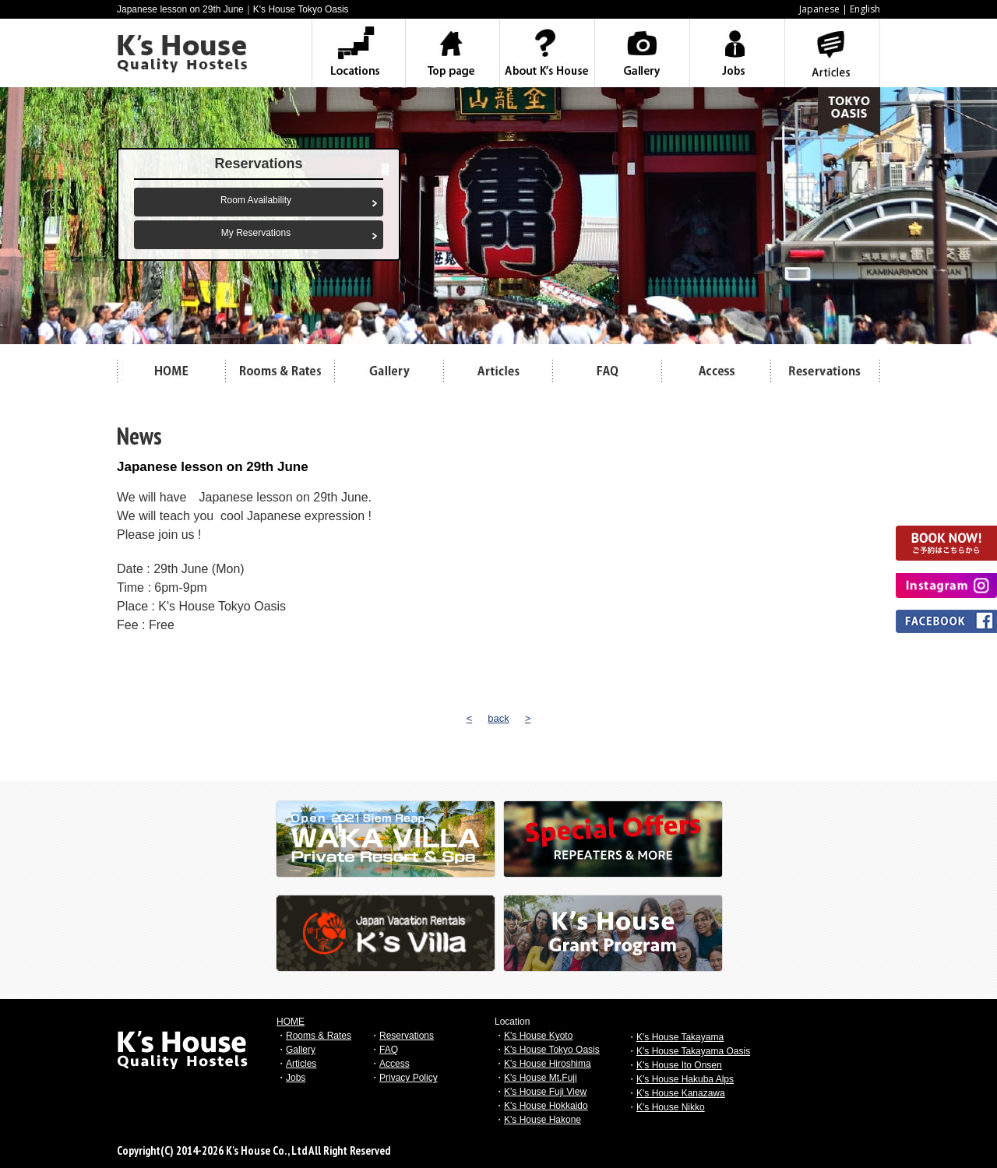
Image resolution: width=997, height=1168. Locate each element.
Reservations (406, 1035)
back (498, 718)
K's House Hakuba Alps (685, 1079)
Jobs (295, 1077)
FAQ (388, 1049)
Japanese (819, 9)
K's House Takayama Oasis (693, 1051)
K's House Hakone (542, 1119)
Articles (301, 1063)
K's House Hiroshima (547, 1063)
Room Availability (255, 200)
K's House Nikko (670, 1107)
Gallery (300, 1049)
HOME (291, 1021)
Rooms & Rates (318, 1035)
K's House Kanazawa (680, 1093)
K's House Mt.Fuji (540, 1077)
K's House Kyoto (538, 1035)
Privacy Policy (408, 1077)
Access (394, 1063)
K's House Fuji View (545, 1091)
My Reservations (256, 232)
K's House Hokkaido (546, 1105)
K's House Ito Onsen (679, 1065)
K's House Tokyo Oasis (552, 1049)
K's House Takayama (680, 1037)
